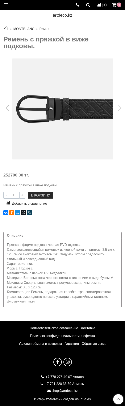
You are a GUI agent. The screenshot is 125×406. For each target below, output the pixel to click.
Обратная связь (94, 343)
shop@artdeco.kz (64, 391)
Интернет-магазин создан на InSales (62, 399)
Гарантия (71, 343)
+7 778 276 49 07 (59, 377)
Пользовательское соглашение (54, 328)
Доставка (88, 328)
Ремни (44, 29)
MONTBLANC (23, 29)
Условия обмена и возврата (40, 343)
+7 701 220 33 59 (58, 384)
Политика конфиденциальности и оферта (62, 336)
